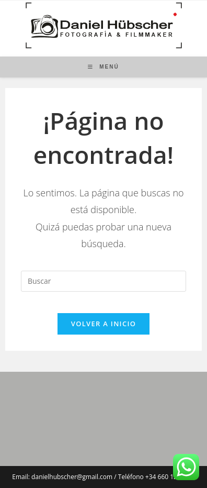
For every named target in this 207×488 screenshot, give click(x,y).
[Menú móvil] (103, 67)
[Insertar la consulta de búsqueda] (103, 281)
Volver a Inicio (103, 323)
